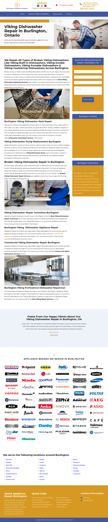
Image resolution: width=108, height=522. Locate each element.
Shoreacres (76, 462)
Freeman (8, 477)
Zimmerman (76, 474)
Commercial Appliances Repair (42, 497)
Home (22, 14)
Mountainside (44, 474)
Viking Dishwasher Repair (17, 18)
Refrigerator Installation (64, 502)
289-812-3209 (87, 8)
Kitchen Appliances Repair (41, 502)
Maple (41, 468)
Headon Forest (10, 479)
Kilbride (42, 459)
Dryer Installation (62, 497)
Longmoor (43, 465)
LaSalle (42, 462)
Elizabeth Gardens (11, 474)
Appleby (8, 462)
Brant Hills (9, 465)
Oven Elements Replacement (42, 504)
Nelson (42, 477)
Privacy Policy (60, 507)
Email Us (86, 498)
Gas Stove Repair (37, 500)
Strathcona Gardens (79, 465)
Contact (68, 14)
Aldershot (9, 459)
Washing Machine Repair (40, 507)
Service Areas (57, 14)
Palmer (75, 459)
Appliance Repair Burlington (65, 520)
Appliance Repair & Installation (38, 14)
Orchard (42, 479)
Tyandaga (76, 471)
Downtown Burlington (13, 468)
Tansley (75, 468)
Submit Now (88, 99)
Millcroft (42, 471)
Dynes (8, 471)
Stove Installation (62, 504)
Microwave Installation (63, 500)
